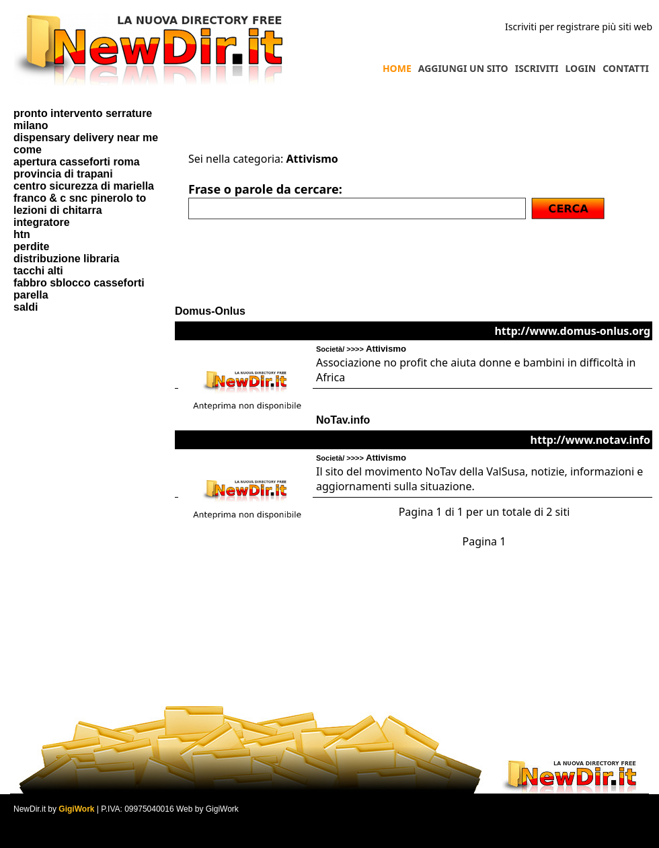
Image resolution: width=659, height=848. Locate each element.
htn (21, 234)
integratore (41, 222)
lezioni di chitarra (57, 210)
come (27, 149)
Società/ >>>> (361, 349)
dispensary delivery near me (85, 137)
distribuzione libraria (66, 258)
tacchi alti (38, 270)
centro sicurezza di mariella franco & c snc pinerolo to (83, 192)
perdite (31, 246)
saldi (25, 307)
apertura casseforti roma (76, 161)
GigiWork (76, 809)
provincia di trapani (63, 174)
